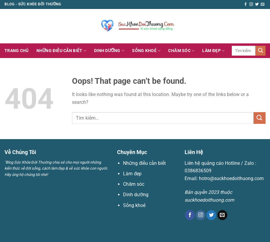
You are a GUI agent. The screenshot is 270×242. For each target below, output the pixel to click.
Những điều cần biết (61, 51)
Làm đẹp (213, 51)
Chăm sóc (181, 51)
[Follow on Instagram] (251, 4)
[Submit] (260, 51)
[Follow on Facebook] (245, 4)
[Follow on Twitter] (257, 4)
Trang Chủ (16, 50)
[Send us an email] (262, 4)
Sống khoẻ (146, 51)
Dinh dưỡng (109, 51)
